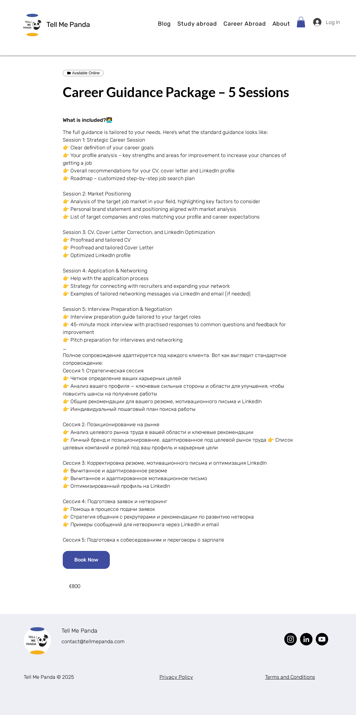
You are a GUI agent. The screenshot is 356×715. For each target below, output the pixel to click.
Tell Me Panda (79, 630)
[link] (86, 560)
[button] (197, 24)
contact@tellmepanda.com (93, 641)
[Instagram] (290, 639)
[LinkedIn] (306, 639)
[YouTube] (322, 639)
